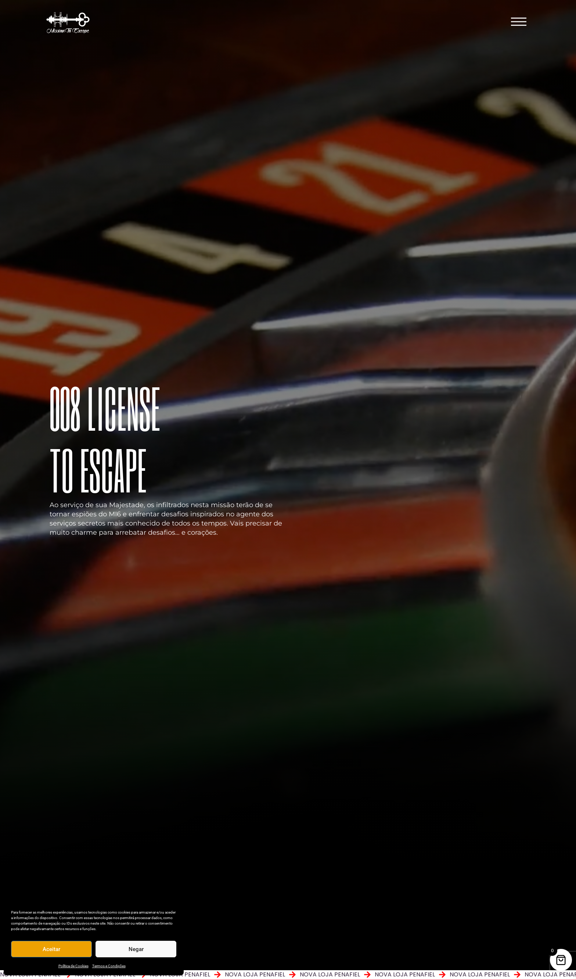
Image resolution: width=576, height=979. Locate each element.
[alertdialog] (288, 974)
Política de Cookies (73, 966)
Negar (136, 949)
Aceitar (51, 949)
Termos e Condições (109, 966)
